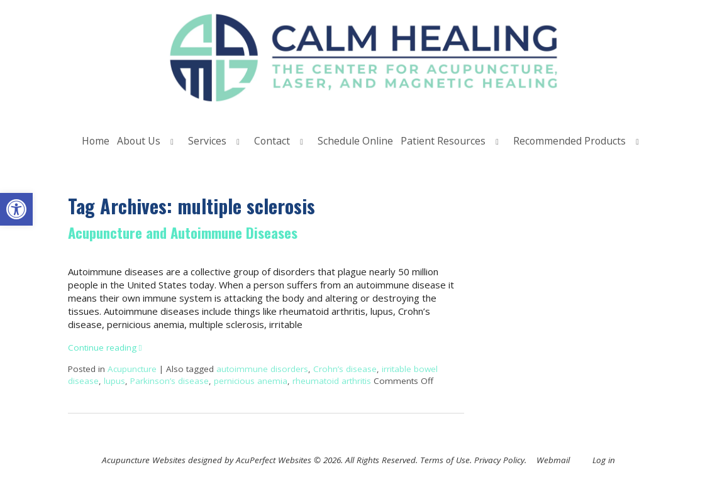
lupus (114, 380)
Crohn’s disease (345, 369)
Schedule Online (355, 141)
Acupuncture (132, 369)
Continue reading (105, 347)
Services (207, 141)
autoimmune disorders (262, 369)
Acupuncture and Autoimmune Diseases (182, 232)
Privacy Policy (499, 460)
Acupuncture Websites (144, 460)
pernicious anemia (250, 380)
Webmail (553, 460)
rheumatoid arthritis (331, 380)
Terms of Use (445, 460)
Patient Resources (443, 141)
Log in (603, 460)
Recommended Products (569, 141)
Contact (272, 141)
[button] (16, 209)
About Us (138, 141)
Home (95, 141)
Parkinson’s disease (169, 380)
